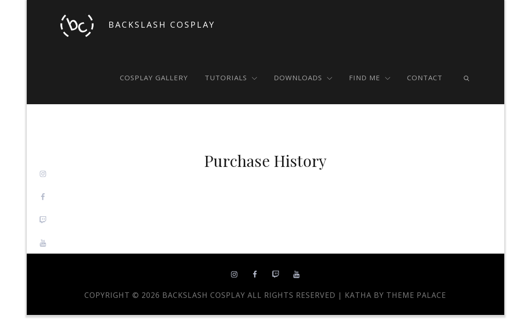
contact (424, 77)
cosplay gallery (154, 77)
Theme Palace (416, 295)
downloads (303, 77)
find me (369, 77)
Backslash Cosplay (161, 24)
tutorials (231, 77)
